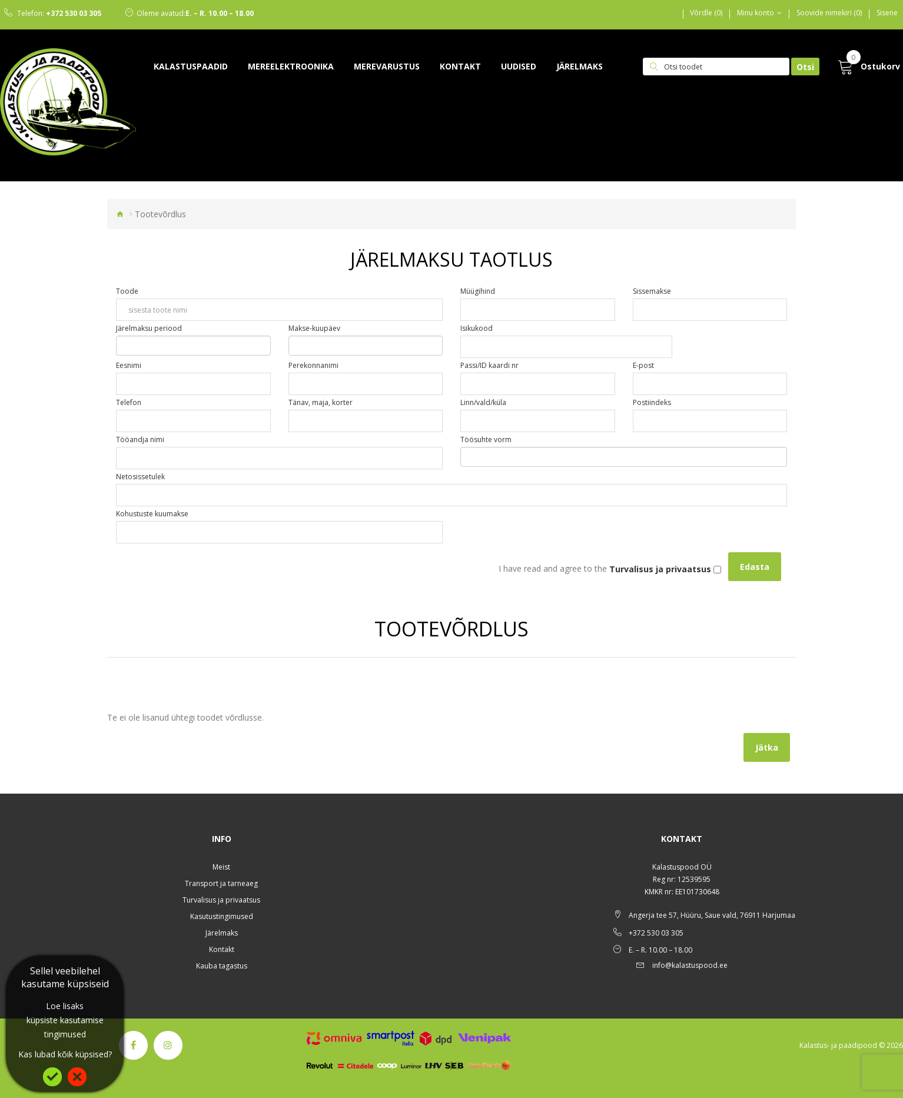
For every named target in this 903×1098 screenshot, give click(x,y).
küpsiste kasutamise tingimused (65, 1027)
